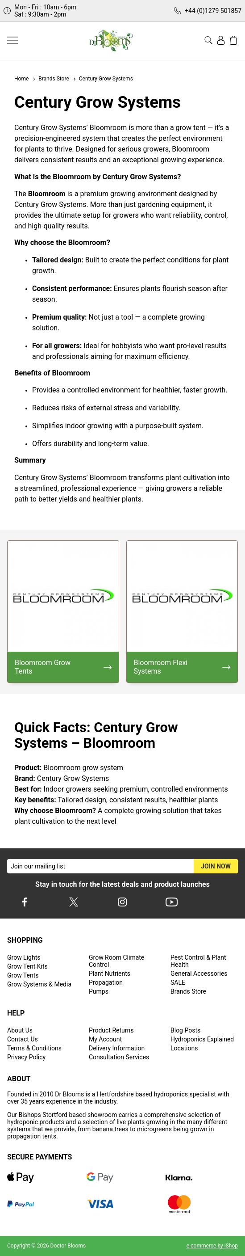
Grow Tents (23, 975)
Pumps (98, 991)
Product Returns (111, 1030)
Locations (184, 1048)
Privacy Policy (26, 1057)
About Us (20, 1030)
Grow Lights (23, 957)
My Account (105, 1039)
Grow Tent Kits (27, 966)
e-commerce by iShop (212, 1246)
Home (21, 79)
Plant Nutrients (109, 973)
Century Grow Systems (103, 79)
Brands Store (50, 79)
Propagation (106, 982)
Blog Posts (185, 1030)
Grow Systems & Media (39, 984)
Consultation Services (119, 1057)
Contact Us (22, 1039)
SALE (177, 982)
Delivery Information (117, 1048)
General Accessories (199, 973)
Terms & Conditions (34, 1048)
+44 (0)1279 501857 (213, 10)
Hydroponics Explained (202, 1039)
